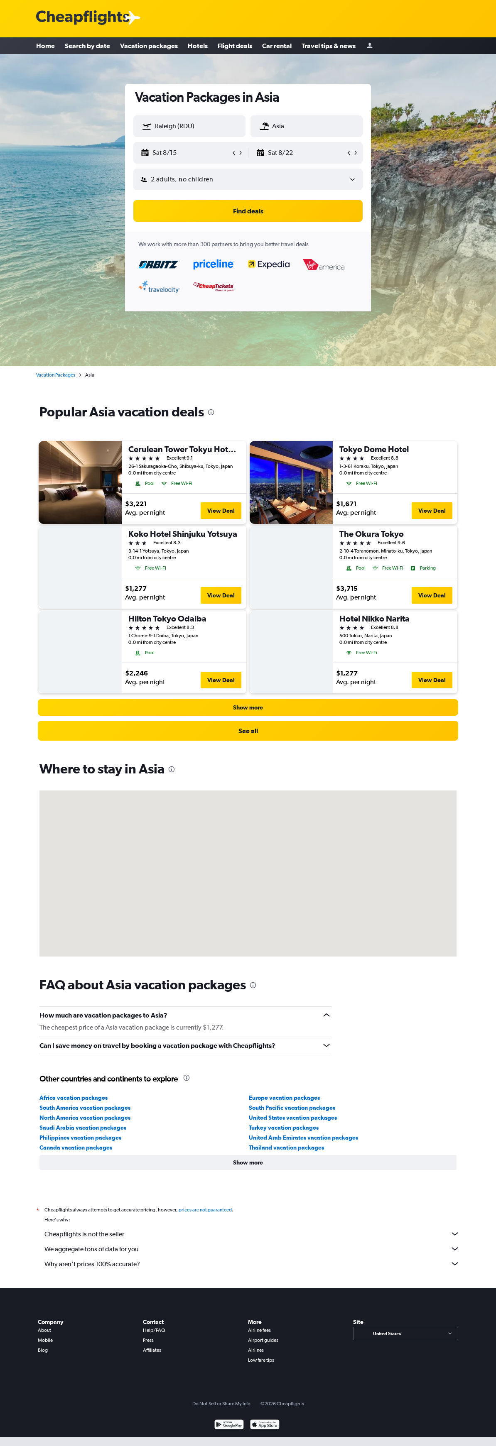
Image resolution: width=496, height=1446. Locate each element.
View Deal (221, 510)
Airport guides (263, 1340)
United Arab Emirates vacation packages (303, 1137)
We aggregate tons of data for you (252, 1249)
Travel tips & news (329, 45)
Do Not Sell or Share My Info (221, 1404)
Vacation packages (149, 45)
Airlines (256, 1350)
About (44, 1330)
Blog (43, 1350)
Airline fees (259, 1330)
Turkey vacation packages (284, 1127)
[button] (147, 126)
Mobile (45, 1340)
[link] (248, 731)
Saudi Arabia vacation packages (82, 1127)
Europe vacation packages (284, 1097)
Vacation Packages (55, 375)
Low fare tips (261, 1360)
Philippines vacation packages (80, 1137)
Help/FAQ (154, 1330)
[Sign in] (369, 46)
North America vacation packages (84, 1117)
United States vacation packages (293, 1117)
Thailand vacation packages (286, 1147)
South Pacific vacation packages (292, 1107)
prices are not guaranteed (205, 1210)
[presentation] (211, 412)
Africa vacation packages (73, 1097)
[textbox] (189, 126)
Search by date (87, 45)
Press (148, 1340)
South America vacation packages (84, 1107)
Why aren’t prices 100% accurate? (252, 1264)
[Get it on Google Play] (229, 1425)
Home (45, 45)
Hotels (198, 45)
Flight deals (235, 45)
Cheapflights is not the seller (252, 1234)
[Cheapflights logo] (82, 18)
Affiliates (152, 1350)
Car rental (277, 45)
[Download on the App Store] (265, 1425)
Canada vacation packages (75, 1147)
